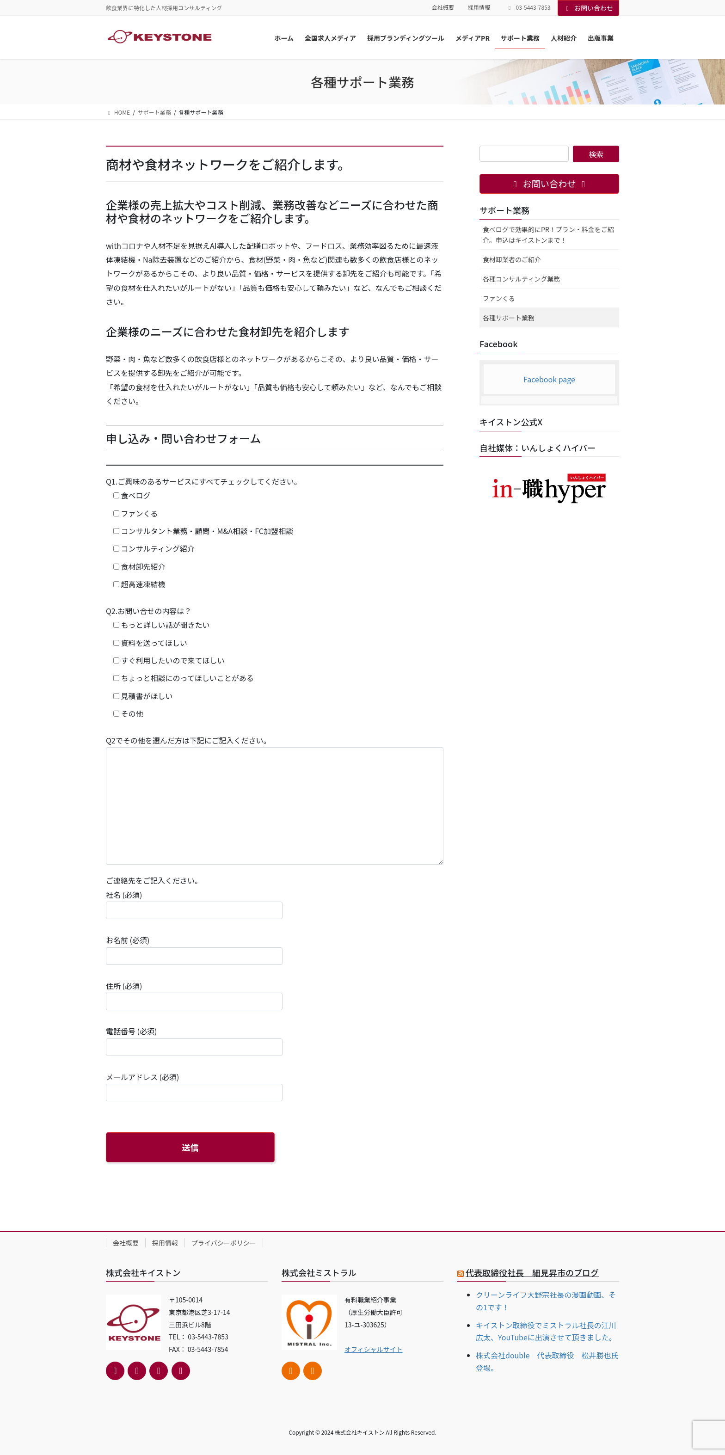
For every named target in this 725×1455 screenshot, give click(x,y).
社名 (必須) (194, 904)
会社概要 (443, 7)
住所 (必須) (194, 995)
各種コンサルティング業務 (521, 278)
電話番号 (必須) (194, 1040)
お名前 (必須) (194, 949)
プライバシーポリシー (223, 1242)
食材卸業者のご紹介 (512, 259)
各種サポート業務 (509, 317)
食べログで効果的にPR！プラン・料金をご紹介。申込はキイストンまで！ (548, 235)
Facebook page (549, 379)
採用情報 (479, 7)
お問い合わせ (589, 7)
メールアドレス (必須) (194, 1086)
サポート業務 (504, 210)
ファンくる (499, 298)
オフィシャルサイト (373, 1349)
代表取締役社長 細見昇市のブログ (532, 1272)
